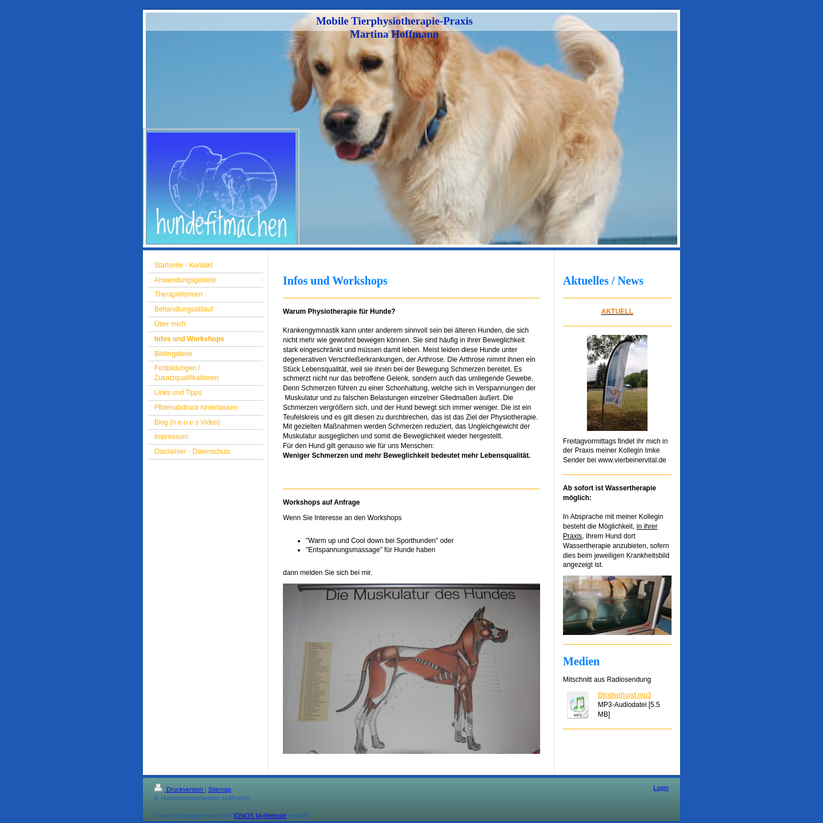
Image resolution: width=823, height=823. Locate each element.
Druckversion (179, 789)
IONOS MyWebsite (260, 815)
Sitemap (219, 789)
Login (661, 787)
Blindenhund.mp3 (624, 695)
